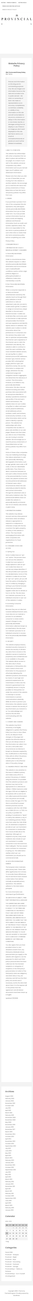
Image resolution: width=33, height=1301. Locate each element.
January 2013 (9, 1162)
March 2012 (8, 1179)
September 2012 (10, 1170)
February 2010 (9, 1208)
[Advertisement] (16, 40)
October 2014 (9, 1136)
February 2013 (9, 1160)
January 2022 (9, 1101)
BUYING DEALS (22, 2)
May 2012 (8, 1174)
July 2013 (8, 1148)
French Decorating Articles (11, 6)
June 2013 (8, 1151)
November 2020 (10, 1120)
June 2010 (8, 1200)
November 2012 (10, 1165)
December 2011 (10, 1186)
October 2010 (9, 1196)
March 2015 (8, 1132)
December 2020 (10, 1117)
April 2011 (8, 1189)
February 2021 (9, 1115)
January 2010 (9, 1210)
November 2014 (10, 1134)
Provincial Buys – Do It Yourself (15, 1274)
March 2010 (8, 1205)
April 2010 (8, 1203)
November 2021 (10, 1103)
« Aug (7, 1241)
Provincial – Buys (10, 1259)
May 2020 (8, 1122)
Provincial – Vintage (11, 1266)
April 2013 (8, 1155)
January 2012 (9, 1184)
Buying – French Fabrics (8, 2)
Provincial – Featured (12, 1264)
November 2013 (10, 1141)
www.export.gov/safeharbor (15, 894)
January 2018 (9, 1127)
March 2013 (8, 1158)
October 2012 (9, 1167)
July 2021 (8, 1108)
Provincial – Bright (11, 1257)
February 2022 (9, 1098)
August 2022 (9, 1096)
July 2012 (8, 1172)
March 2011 (8, 1191)
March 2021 (8, 1113)
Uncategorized (10, 1276)
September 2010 (10, 1198)
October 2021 (9, 1106)
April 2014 (8, 1139)
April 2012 (8, 1177)
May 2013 (8, 1153)
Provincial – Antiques (12, 1255)
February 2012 (9, 1181)
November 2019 (10, 1125)
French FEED (9, 1252)
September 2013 (10, 1146)
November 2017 (10, 1129)
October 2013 (9, 1143)
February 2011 (9, 1193)
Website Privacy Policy (9, 9)
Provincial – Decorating (12, 1262)
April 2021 (8, 1110)
